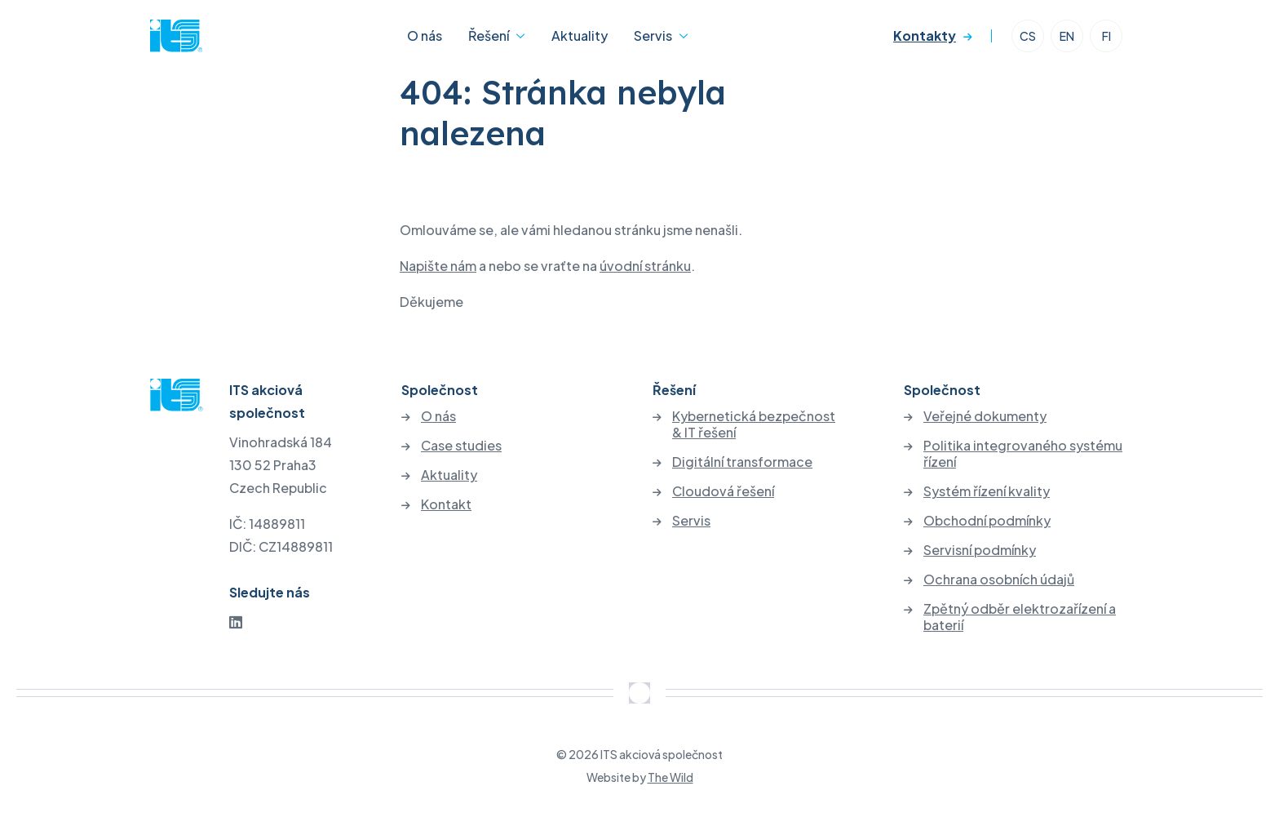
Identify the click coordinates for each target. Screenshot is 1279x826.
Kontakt (446, 504)
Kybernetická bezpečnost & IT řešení (753, 424)
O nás (424, 36)
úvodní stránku (645, 265)
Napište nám (438, 265)
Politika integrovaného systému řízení (1022, 453)
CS (1028, 36)
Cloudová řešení (723, 491)
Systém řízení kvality (986, 491)
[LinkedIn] (235, 621)
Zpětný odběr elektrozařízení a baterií (1019, 617)
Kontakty (924, 36)
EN (1067, 36)
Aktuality (579, 36)
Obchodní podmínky (987, 521)
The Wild (670, 777)
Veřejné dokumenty (985, 416)
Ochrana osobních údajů (998, 579)
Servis (653, 36)
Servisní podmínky (979, 550)
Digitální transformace (742, 462)
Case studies (461, 445)
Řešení (488, 36)
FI (1106, 36)
